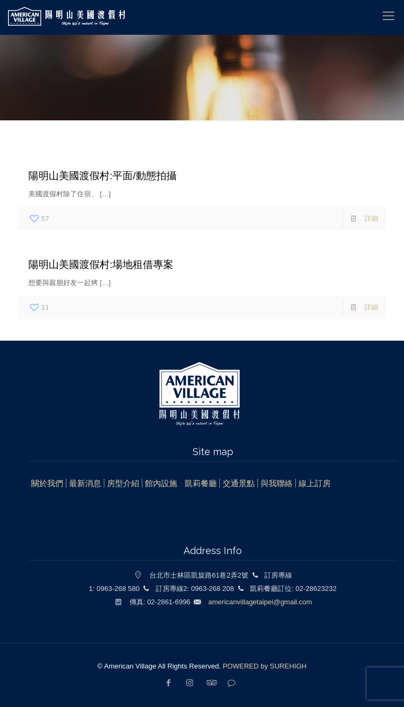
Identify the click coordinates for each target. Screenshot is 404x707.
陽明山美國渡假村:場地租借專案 (100, 264)
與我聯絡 (277, 483)
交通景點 (239, 483)
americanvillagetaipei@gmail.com (260, 602)
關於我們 (47, 483)
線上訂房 (315, 483)
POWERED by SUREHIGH (265, 666)
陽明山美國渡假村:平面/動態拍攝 (102, 175)
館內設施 (161, 483)
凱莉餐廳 (201, 483)
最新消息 (85, 483)
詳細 (371, 218)
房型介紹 (123, 483)
